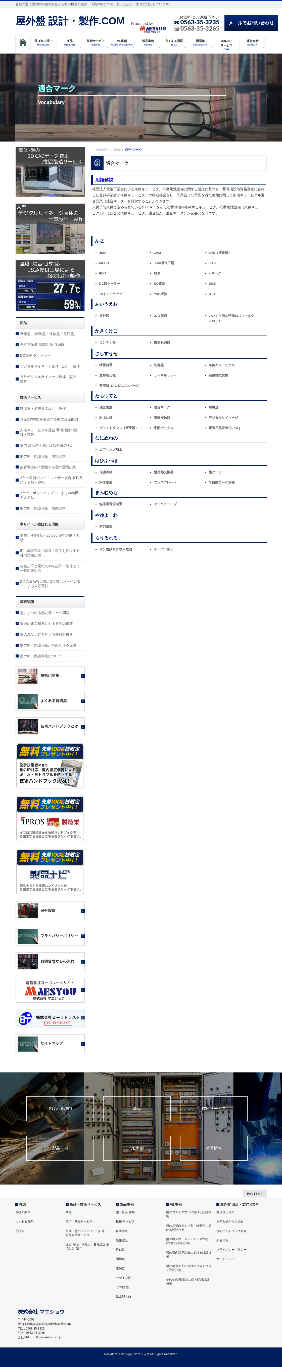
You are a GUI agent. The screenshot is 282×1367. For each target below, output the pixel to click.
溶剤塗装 (105, 527)
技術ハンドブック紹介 (231, 1231)
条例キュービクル (222, 365)
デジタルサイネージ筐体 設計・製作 (50, 366)
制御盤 (159, 365)
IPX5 (212, 263)
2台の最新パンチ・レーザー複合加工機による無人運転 (51, 480)
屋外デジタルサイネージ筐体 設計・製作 (50, 379)
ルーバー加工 (163, 549)
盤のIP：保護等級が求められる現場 (48, 645)
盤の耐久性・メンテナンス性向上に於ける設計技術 (188, 1241)
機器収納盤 (162, 342)
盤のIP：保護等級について (41, 656)
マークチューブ (165, 504)
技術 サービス (125, 1221)
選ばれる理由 (60, 1109)
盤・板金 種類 (125, 1212)
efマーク (215, 273)
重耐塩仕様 (107, 375)
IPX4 (102, 273)
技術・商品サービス (79, 1221)
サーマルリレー (165, 375)
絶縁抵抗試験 (218, 375)
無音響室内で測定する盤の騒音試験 (48, 467)
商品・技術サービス (85, 1204)
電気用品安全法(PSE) (224, 428)
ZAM (157, 253)
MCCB (104, 263)
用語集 (19, 1231)
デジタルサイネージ (223, 417)
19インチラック (110, 294)
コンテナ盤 (107, 342)
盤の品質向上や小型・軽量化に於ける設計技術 (188, 1228)
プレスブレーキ (165, 482)
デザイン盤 (123, 1278)
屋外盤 (104, 315)
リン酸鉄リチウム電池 (115, 549)
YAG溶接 (160, 294)
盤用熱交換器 (163, 472)
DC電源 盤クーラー (35, 355)
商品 (137, 1109)
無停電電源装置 (110, 504)
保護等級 (105, 472)
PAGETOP (255, 1193)
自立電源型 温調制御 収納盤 (42, 345)
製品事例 (60, 1148)
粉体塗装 (105, 482)
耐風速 (213, 407)
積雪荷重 (105, 365)
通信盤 (120, 1249)
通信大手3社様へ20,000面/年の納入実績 (50, 537)
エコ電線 (160, 315)
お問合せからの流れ (230, 1221)
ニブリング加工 (110, 449)
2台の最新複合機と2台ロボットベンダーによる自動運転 (50, 583)
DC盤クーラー (109, 284)
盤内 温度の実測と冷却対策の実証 (47, 445)
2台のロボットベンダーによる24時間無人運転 (49, 495)
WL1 (212, 294)
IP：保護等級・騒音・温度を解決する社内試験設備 (50, 553)
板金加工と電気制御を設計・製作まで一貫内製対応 (50, 568)
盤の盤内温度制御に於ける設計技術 (188, 1254)
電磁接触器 (162, 417)
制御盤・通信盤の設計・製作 (43, 408)
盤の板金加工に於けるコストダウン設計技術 (188, 1268)
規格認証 (122, 1240)
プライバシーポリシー (231, 1249)
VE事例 (137, 1148)
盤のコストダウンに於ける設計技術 (188, 1214)
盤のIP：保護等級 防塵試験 (43, 508)
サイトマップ (225, 1259)
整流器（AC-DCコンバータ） (121, 386)
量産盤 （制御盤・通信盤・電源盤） (48, 334)
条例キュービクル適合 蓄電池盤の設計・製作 (48, 432)
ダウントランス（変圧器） (118, 428)
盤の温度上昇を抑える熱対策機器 (46, 634)
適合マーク (162, 407)
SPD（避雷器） (220, 253)
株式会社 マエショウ (135, 1354)
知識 (22, 1204)
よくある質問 (24, 1221)
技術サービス (214, 1109)
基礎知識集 (22, 1212)
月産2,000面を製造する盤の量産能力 (49, 419)
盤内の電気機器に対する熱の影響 (46, 624)
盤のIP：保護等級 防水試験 (43, 456)
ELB (157, 273)
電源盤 (120, 1268)
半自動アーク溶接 (222, 482)
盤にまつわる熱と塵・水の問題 (44, 613)
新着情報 (214, 1148)
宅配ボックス (163, 428)
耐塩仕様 (105, 417)
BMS (212, 284)
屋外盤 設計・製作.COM (70, 20)
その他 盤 (122, 1287)
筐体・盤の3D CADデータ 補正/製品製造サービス (87, 1233)
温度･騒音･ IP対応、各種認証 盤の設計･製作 (87, 1246)
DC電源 (159, 284)
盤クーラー (217, 472)
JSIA (103, 253)
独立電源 (105, 407)
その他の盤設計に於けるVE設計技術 (187, 1281)
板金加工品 (123, 1296)
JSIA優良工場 (164, 263)
